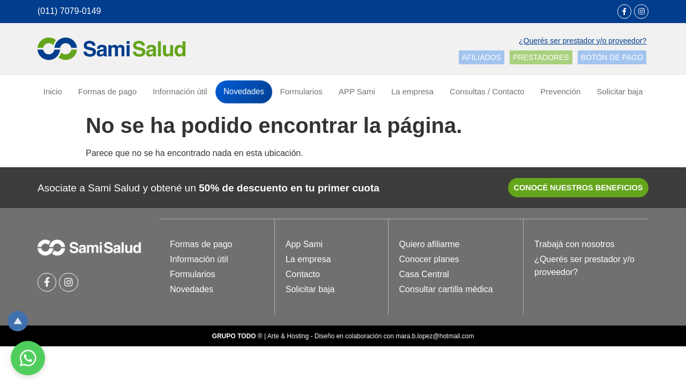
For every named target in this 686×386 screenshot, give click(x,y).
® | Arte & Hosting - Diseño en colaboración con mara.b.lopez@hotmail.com (343, 339)
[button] (582, 41)
